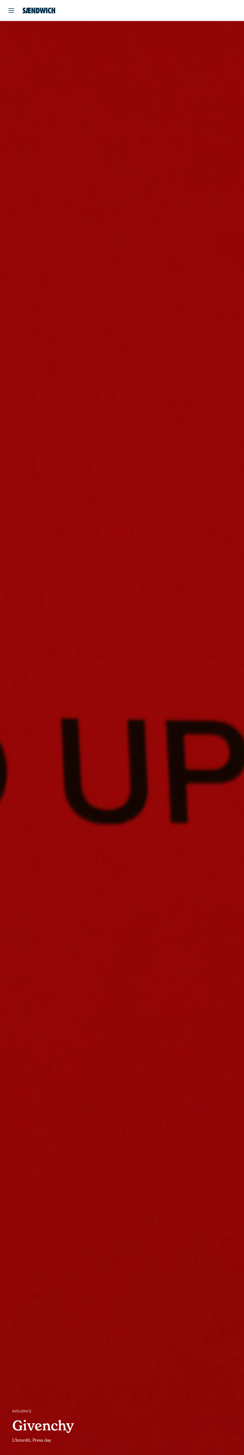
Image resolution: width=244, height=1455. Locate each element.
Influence (22, 1411)
